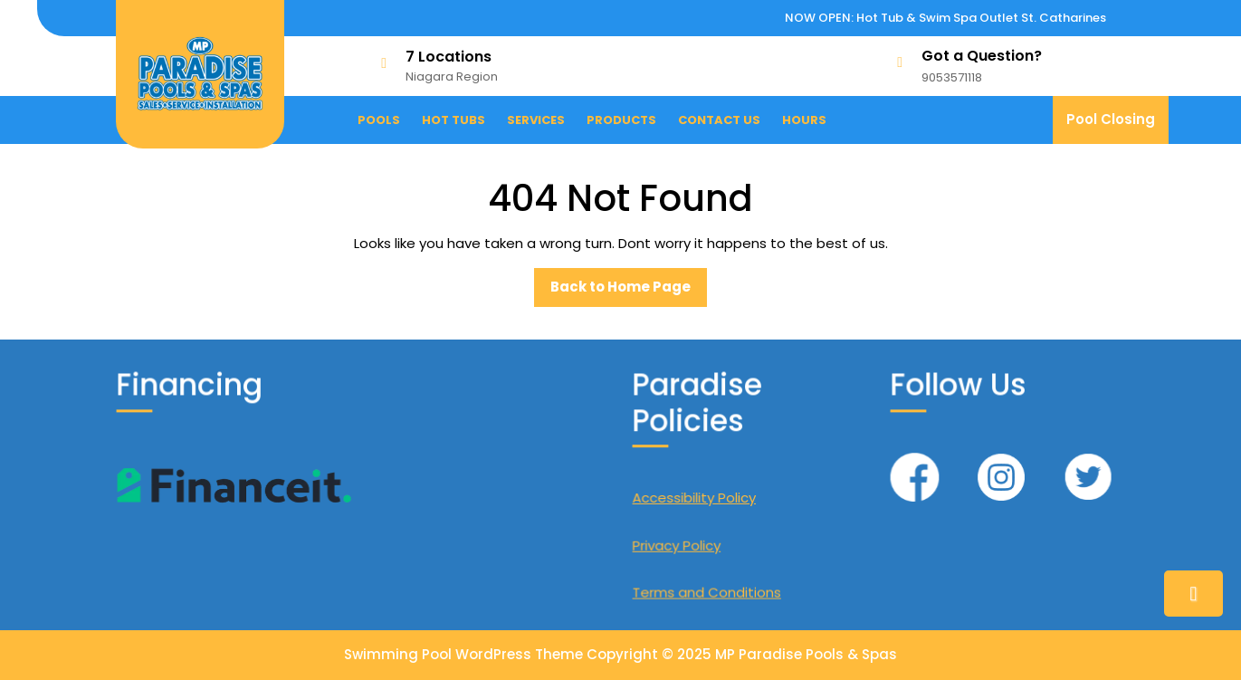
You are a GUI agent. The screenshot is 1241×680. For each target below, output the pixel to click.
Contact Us (719, 120)
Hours (804, 120)
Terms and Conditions (707, 588)
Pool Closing (1117, 126)
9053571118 (951, 77)
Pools (379, 120)
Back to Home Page (628, 291)
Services (536, 120)
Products (621, 120)
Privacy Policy (678, 542)
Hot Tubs (453, 120)
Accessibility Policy (695, 497)
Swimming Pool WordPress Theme (463, 654)
